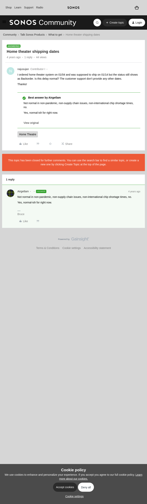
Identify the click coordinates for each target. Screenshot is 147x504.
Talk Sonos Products (32, 34)
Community (10, 34)
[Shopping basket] (136, 7)
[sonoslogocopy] (73, 7)
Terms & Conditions (47, 248)
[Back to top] (139, 242)
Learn (17, 7)
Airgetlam (23, 191)
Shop (8, 7)
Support (28, 7)
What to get (55, 34)
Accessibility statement (97, 248)
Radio (39, 7)
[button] (4, 23)
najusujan (23, 69)
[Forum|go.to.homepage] (43, 22)
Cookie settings (71, 248)
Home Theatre (27, 134)
